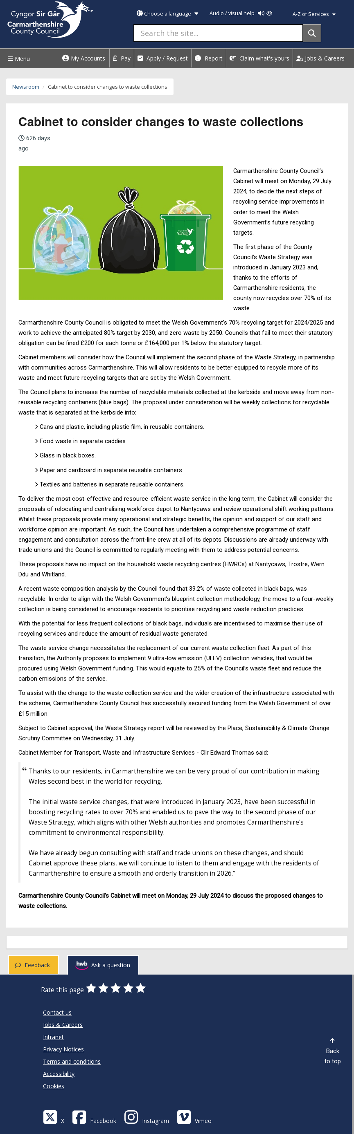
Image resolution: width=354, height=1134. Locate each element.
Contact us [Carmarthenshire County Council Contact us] (57, 1012)
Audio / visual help (241, 13)
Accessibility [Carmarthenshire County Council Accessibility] (58, 1074)
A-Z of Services (314, 14)
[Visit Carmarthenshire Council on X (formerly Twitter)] (53, 1116)
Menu (18, 59)
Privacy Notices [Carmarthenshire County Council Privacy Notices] (63, 1049)
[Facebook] (94, 1116)
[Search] (312, 33)
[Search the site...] (218, 33)
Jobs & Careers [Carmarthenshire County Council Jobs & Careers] (63, 1025)
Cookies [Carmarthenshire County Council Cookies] (53, 1086)
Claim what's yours (259, 58)
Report (209, 58)
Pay (122, 58)
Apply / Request (163, 58)
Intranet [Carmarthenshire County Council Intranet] (53, 1037)
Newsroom (25, 86)
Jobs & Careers (320, 58)
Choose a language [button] (167, 13)
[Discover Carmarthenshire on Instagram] (146, 1116)
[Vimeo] (194, 1116)
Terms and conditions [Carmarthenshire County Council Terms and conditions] (72, 1061)
